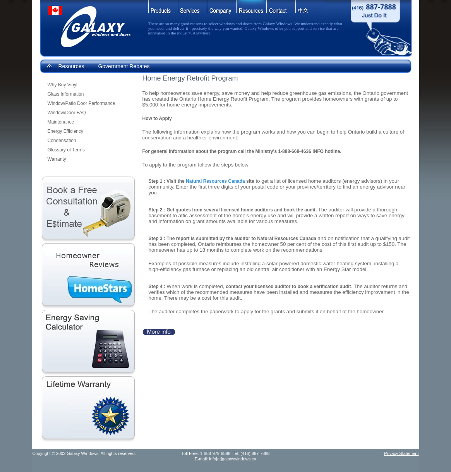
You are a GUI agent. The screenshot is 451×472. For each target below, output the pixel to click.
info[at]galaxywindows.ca (232, 459)
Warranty (57, 159)
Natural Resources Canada (215, 181)
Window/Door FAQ (67, 112)
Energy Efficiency (66, 131)
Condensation (62, 140)
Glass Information (66, 94)
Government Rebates (123, 66)
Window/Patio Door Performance (81, 103)
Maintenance (61, 122)
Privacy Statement (401, 453)
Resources (71, 66)
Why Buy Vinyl (62, 85)
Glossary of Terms (66, 150)
